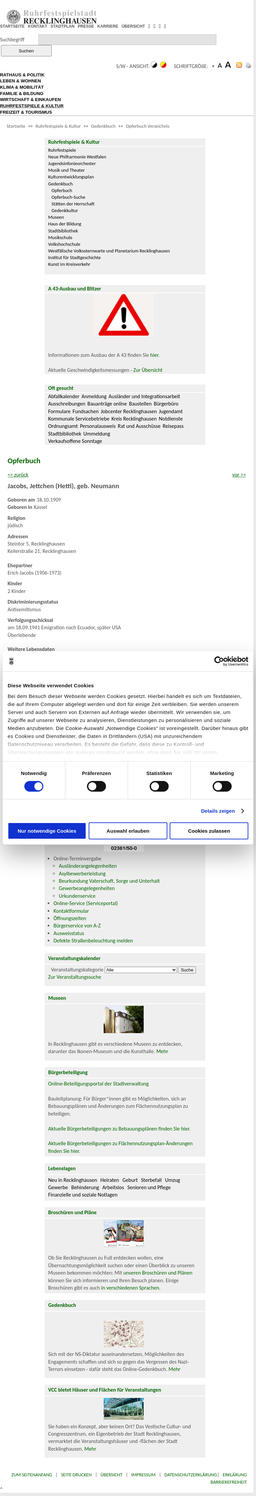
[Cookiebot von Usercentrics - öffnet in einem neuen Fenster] (219, 661)
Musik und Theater (66, 170)
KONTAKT (37, 26)
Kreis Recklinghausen (134, 419)
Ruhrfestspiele (62, 150)
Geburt (130, 1180)
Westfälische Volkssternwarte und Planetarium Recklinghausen (109, 251)
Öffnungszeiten (69, 918)
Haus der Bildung (64, 224)
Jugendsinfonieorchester (72, 163)
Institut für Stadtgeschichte (74, 257)
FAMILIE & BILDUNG (21, 93)
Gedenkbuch (103, 126)
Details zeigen (218, 811)
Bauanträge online (107, 404)
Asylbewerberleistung (82, 873)
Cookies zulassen (209, 831)
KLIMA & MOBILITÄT (22, 87)
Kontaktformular (71, 911)
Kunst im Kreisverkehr (69, 264)
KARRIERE (107, 26)
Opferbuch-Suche (68, 197)
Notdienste (171, 419)
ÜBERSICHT (133, 26)
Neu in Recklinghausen (72, 1180)
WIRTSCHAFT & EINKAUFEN (30, 99)
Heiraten (109, 1180)
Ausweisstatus (68, 933)
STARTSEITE (12, 26)
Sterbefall (151, 1180)
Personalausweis (98, 426)
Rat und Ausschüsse (139, 426)
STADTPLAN (63, 26)
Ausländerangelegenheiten (88, 866)
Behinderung (85, 1187)
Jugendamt (171, 411)
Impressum (143, 1475)
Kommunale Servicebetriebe (78, 419)
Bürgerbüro (166, 404)
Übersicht (112, 1475)
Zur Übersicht (147, 370)
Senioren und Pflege (149, 1187)
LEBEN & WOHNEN (20, 80)
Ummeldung (96, 434)
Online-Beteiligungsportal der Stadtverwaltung (98, 1083)
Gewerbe (58, 1187)
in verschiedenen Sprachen (130, 1288)
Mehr (162, 1051)
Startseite (16, 126)
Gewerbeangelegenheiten (87, 888)
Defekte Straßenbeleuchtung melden (93, 940)
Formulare (59, 411)
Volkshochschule (64, 244)
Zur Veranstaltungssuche (74, 977)
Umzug (172, 1180)
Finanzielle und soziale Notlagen (82, 1195)
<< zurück (18, 475)
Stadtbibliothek (63, 231)
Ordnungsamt (63, 426)
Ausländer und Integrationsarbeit (144, 396)
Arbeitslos (113, 1187)
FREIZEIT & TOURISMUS (26, 112)
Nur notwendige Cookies (47, 831)
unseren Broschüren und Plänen (157, 1273)
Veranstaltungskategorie (77, 969)
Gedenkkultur (64, 210)
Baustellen (140, 404)
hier (154, 355)
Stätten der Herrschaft (72, 204)
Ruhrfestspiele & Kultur (58, 126)
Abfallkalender (63, 396)
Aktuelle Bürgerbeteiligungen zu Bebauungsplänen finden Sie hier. (119, 1129)
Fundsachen (86, 411)
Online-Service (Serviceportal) (85, 903)
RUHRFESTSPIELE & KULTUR (32, 105)
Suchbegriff (12, 39)
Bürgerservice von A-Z (76, 925)
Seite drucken (76, 1475)
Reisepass (173, 426)
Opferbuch (61, 190)
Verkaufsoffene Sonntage (75, 441)
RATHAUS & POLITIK (22, 74)
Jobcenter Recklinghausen (129, 411)
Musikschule (60, 237)
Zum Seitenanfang (31, 1475)
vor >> (239, 475)
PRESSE (86, 26)
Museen (56, 217)
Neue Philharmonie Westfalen (77, 157)
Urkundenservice (77, 896)
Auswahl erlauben (128, 831)
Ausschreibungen (66, 404)
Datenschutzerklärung (190, 1475)
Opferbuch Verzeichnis (148, 126)
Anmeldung (94, 396)
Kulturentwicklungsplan (71, 177)
